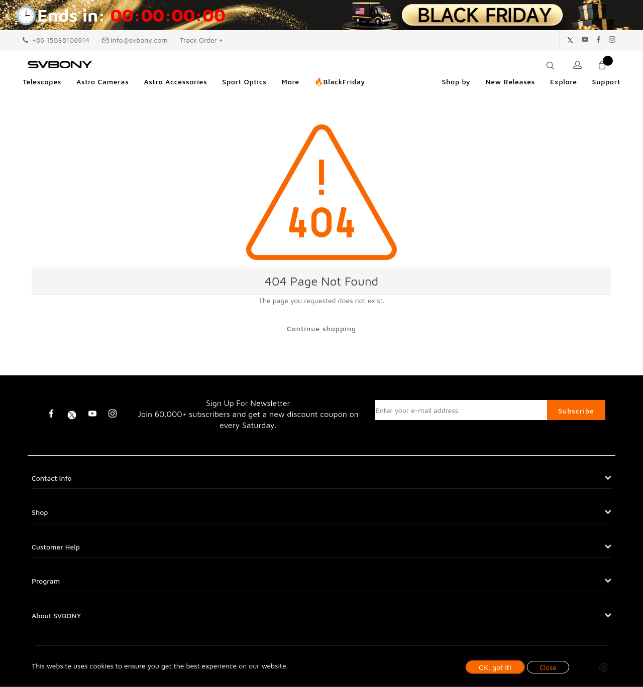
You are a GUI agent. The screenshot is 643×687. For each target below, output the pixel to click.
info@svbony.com (134, 40)
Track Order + (201, 40)
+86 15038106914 (56, 40)
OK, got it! (495, 667)
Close (548, 667)
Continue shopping (321, 328)
